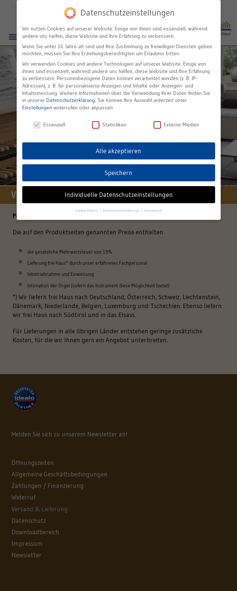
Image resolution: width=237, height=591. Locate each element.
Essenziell (49, 123)
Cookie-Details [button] (87, 209)
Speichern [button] (118, 171)
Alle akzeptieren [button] (118, 149)
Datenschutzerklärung (70, 99)
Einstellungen (37, 106)
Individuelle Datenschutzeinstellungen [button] (119, 193)
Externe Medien (176, 123)
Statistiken (109, 123)
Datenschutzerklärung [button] (121, 209)
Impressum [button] (153, 209)
